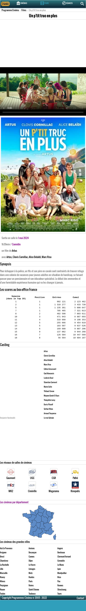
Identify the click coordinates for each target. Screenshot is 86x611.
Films (44, 3)
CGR (53, 481)
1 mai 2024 (23, 238)
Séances (67, 3)
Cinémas (22, 3)
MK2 (10, 494)
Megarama (54, 494)
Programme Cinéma (10, 10)
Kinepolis (75, 494)
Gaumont (10, 481)
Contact (80, 605)
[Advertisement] (43, 43)
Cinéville (32, 494)
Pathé (75, 481)
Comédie (16, 244)
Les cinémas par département (14, 509)
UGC (32, 481)
